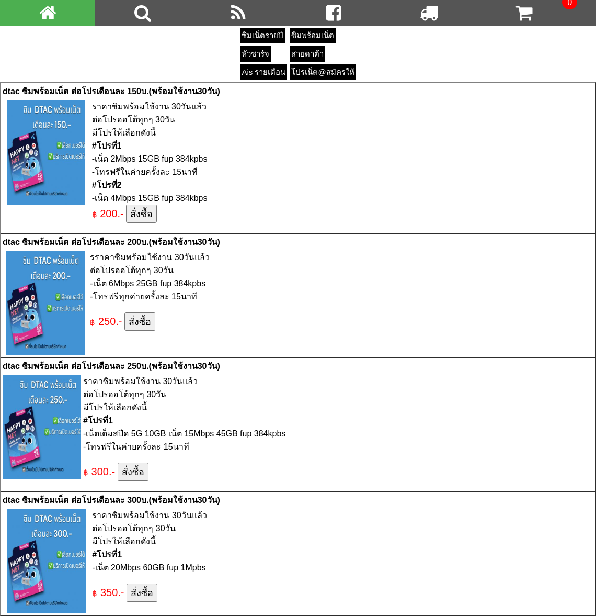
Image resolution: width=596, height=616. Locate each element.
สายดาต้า (307, 53)
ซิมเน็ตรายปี (262, 35)
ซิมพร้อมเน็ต (312, 35)
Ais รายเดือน (263, 72)
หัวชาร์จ (255, 53)
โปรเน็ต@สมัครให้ (322, 72)
